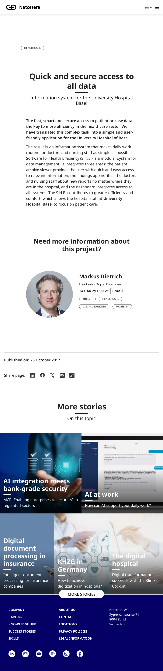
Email (117, 290)
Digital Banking (94, 306)
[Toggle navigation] (157, 7)
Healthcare (32, 48)
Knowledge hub (22, 624)
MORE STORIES (82, 594)
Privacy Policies (73, 631)
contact (66, 617)
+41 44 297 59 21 (94, 290)
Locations (68, 624)
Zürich (87, 299)
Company (16, 610)
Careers (15, 617)
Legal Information (76, 638)
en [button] (147, 7)
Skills (13, 638)
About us (67, 610)
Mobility (122, 306)
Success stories (22, 631)
